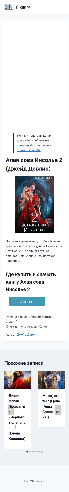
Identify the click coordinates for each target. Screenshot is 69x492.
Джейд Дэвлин (27, 334)
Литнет (26, 301)
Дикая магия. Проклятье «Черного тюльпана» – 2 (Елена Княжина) (17, 417)
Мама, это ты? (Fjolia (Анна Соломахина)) (51, 406)
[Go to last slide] (11, 410)
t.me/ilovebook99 (29, 150)
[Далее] (58, 410)
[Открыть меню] (61, 7)
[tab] (27, 452)
